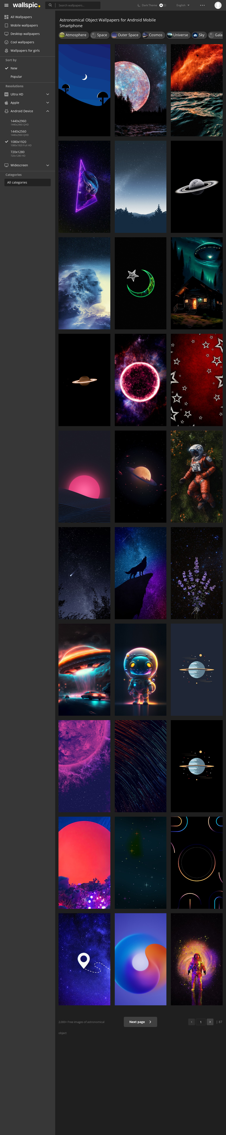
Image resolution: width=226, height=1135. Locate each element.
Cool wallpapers (19, 42)
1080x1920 (33, 141)
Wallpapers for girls (22, 50)
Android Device (18, 111)
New (14, 68)
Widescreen (16, 165)
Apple (11, 103)
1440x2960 (18, 121)
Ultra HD (13, 94)
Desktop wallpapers (22, 34)
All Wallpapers (18, 17)
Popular (16, 76)
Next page (140, 1022)
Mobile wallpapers (21, 25)
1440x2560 (18, 131)
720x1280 (17, 152)
